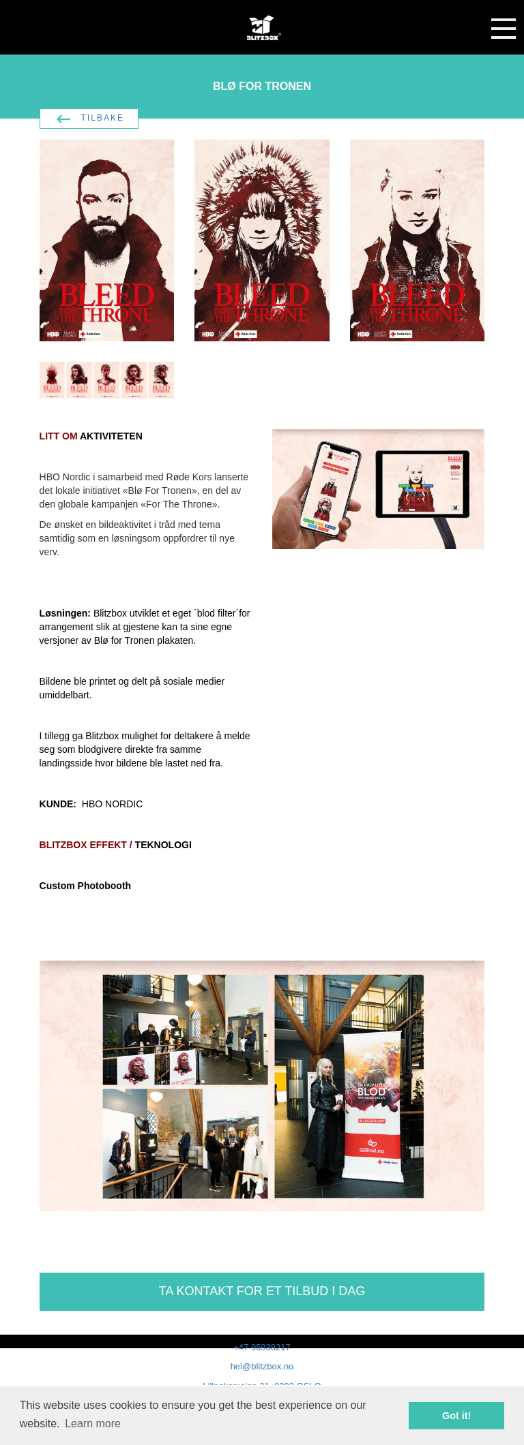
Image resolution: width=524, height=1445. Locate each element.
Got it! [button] (456, 1415)
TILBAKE (102, 118)
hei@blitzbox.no (262, 1366)
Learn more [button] (93, 1423)
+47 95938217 (262, 1347)
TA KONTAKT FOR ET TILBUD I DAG (262, 1291)
